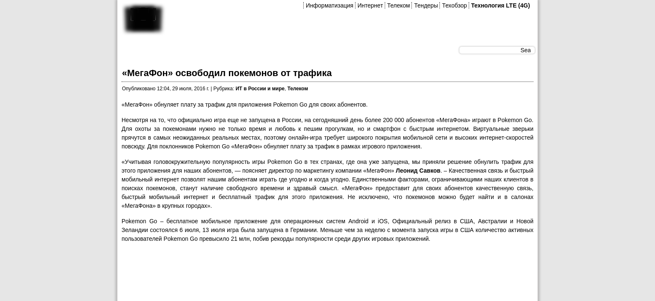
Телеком (398, 5)
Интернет (370, 5)
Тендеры (426, 5)
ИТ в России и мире (260, 89)
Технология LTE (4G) (500, 5)
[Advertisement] (274, 269)
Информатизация (329, 5)
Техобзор (454, 5)
